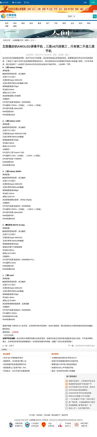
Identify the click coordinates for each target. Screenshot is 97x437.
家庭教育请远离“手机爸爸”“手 (80, 384)
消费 (6, 26)
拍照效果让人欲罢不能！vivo (14, 368)
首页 (6, 23)
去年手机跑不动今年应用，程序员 (82, 387)
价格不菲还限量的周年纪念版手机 (65, 361)
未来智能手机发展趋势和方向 (14, 364)
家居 (64, 23)
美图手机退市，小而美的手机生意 (82, 381)
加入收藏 (16, 2)
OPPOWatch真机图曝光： (79, 390)
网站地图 (55, 415)
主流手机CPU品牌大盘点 (85, 346)
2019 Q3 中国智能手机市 (13, 358)
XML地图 (47, 415)
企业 (72, 23)
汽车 (56, 23)
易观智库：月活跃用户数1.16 (14, 361)
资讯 (15, 23)
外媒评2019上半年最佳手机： (63, 368)
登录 (93, 2)
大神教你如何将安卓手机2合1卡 (64, 358)
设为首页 (4, 2)
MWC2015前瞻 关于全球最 (79, 396)
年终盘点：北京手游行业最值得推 (16, 371)
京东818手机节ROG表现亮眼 (80, 393)
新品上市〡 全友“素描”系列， (80, 408)
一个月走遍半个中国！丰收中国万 (82, 399)
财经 (23, 23)
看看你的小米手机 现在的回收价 (64, 364)
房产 (47, 23)
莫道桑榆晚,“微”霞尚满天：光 (80, 405)
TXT (59, 415)
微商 (15, 26)
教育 (39, 23)
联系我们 (40, 415)
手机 (26, 2)
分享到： (4, 350)
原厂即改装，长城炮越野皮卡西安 (82, 402)
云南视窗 (32, 420)
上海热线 (14, 332)
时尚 (80, 23)
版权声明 (65, 415)
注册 (85, 2)
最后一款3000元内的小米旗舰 (63, 371)
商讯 (88, 23)
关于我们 (32, 415)
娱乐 (31, 23)
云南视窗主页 (18, 40)
